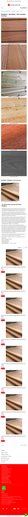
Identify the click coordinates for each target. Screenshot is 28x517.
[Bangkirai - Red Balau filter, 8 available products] (14, 454)
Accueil (2, 11)
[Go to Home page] (14, 4)
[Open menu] (2, 8)
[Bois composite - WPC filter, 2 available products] (14, 460)
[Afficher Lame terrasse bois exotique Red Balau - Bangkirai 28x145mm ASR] (3, 272)
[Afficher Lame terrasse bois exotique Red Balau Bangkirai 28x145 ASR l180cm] (3, 441)
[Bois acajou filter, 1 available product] (14, 462)
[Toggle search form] (21, 8)
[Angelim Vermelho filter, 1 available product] (14, 452)
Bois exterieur (13, 11)
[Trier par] (21, 248)
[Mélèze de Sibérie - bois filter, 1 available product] (14, 458)
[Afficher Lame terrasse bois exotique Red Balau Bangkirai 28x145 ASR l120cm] (3, 368)
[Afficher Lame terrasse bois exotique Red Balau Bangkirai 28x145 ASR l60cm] (3, 296)
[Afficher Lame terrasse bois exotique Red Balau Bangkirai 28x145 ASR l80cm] (3, 320)
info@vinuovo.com (5, 495)
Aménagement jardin (7, 11)
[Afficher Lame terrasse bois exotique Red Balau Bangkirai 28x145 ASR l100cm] (3, 344)
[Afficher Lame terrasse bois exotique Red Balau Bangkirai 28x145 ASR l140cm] (3, 392)
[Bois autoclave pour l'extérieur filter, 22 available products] (14, 456)
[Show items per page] (25, 445)
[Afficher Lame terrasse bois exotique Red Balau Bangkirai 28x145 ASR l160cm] (3, 417)
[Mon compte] (22, 8)
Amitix (20, 516)
